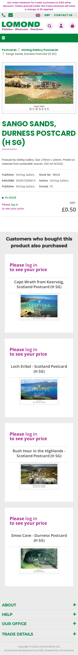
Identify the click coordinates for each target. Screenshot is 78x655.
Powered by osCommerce (59, 650)
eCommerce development (19, 650)
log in (14, 204)
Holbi (41, 650)
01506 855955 (4, 15)
